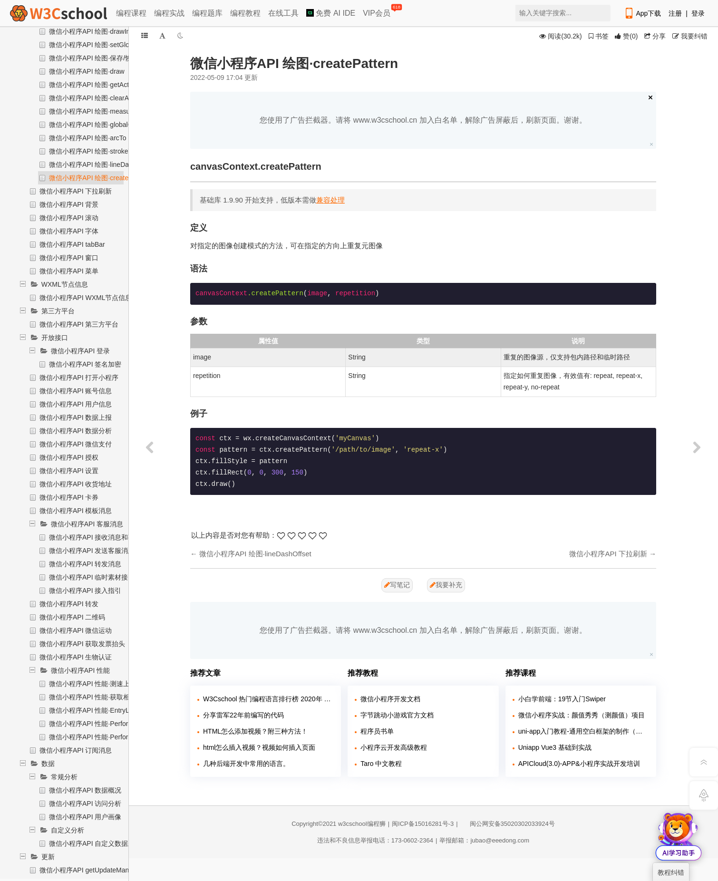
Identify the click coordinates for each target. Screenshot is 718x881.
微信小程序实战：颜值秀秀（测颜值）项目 (581, 715)
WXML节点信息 (64, 284)
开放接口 (54, 337)
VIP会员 (377, 11)
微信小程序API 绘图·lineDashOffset (101, 164)
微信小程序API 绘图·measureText (98, 111)
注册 (675, 13)
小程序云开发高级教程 (393, 747)
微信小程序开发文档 (390, 699)
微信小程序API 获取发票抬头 (82, 644)
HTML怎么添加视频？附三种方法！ (255, 731)
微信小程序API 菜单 (68, 271)
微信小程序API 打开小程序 (78, 377)
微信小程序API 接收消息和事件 (95, 537)
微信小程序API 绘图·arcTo (87, 138)
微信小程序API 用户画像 (85, 817)
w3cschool (352, 823)
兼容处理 (330, 200)
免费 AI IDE (330, 13)
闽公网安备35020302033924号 (507, 823)
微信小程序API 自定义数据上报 (95, 843)
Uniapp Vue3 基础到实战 (555, 747)
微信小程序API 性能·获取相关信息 (99, 697)
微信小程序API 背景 (68, 204)
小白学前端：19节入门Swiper (562, 699)
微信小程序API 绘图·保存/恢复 (93, 58)
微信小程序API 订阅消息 (75, 750)
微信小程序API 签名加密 (85, 364)
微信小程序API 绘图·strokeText (94, 151)
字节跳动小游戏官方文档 (397, 715)
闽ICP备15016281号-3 (423, 823)
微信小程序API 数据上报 (75, 417)
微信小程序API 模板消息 (75, 510)
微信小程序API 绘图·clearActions (97, 98)
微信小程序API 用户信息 (75, 404)
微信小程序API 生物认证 (75, 657)
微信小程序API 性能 (80, 670)
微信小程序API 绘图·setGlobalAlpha (102, 44)
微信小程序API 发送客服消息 (92, 550)
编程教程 (245, 13)
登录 (698, 13)
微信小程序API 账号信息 (75, 391)
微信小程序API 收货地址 (75, 484)
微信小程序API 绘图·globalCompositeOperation (119, 124)
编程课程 (131, 13)
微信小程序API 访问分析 (85, 803)
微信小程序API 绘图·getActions (95, 84)
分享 (655, 36)
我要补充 (446, 585)
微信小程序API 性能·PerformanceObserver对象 (119, 737)
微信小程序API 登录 (80, 351)
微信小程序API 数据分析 (75, 431)
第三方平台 (58, 311)
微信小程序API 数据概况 (85, 790)
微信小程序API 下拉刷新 (75, 191)
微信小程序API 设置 (68, 470)
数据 (48, 763)
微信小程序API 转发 (68, 604)
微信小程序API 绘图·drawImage (96, 31)
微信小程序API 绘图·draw (87, 71)
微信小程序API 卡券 (68, 497)
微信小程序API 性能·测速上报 (92, 683)
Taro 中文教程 (381, 763)
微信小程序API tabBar (72, 244)
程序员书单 (377, 731)
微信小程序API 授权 (68, 457)
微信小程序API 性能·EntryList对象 (99, 710)
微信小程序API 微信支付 (75, 444)
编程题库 (207, 13)
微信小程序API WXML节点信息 (85, 297)
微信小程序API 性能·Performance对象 (105, 723)
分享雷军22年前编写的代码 (243, 715)
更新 (48, 857)
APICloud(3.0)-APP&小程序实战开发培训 (579, 763)
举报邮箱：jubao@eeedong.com (484, 840)
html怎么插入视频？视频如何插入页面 (259, 747)
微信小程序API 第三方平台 (78, 324)
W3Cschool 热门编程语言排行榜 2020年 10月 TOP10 (268, 699)
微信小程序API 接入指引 (85, 590)
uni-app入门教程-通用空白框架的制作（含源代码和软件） (583, 731)
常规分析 (64, 777)
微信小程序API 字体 (68, 231)
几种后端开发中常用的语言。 (246, 763)
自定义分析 (67, 830)
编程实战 (169, 13)
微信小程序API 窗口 (68, 257)
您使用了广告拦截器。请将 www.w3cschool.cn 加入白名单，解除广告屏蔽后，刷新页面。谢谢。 (423, 120)
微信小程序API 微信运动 (75, 630)
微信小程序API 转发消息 (85, 564)
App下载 (642, 13)
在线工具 (283, 13)
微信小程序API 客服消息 (87, 524)
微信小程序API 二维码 (72, 617)
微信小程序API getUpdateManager (90, 870)
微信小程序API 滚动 (68, 218)
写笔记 (397, 585)
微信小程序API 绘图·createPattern (99, 178)
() (626, 36)
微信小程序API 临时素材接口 (92, 577)
